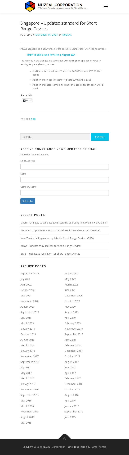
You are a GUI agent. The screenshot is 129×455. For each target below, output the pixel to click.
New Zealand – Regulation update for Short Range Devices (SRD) (57, 238)
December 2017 (74, 350)
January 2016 (72, 406)
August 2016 (72, 395)
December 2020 (74, 295)
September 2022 (29, 273)
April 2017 (70, 373)
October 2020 (72, 301)
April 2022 (26, 284)
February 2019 (73, 323)
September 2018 (74, 334)
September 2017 (29, 361)
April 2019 (70, 317)
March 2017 (27, 378)
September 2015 (74, 411)
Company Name (28, 186)
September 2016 (29, 395)
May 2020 (70, 306)
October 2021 (28, 290)
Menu (105, 6)
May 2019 (26, 317)
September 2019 (29, 312)
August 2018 (27, 339)
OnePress (73, 446)
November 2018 (74, 328)
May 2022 (70, 279)
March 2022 (71, 284)
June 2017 (70, 367)
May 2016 (26, 400)
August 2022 (72, 273)
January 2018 (27, 350)
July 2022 (25, 279)
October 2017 (72, 356)
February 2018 (73, 345)
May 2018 (70, 339)
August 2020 (27, 306)
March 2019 (27, 323)
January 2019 (27, 328)
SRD (33, 119)
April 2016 (70, 400)
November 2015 (29, 411)
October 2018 (28, 334)
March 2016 (27, 406)
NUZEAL (67, 34)
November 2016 (29, 389)
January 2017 (27, 384)
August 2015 (27, 417)
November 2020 (29, 301)
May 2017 (26, 373)
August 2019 (72, 312)
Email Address (27, 160)
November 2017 (29, 356)
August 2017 (72, 361)
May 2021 (26, 295)
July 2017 (25, 367)
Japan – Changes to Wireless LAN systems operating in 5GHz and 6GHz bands (64, 222)
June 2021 (70, 290)
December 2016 (74, 384)
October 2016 (72, 389)
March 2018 (27, 345)
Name (23, 173)
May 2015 (26, 422)
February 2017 (73, 378)
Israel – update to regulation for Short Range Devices (50, 253)
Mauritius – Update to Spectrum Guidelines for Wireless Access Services (60, 230)
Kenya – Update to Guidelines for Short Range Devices (51, 245)
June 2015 (70, 417)
